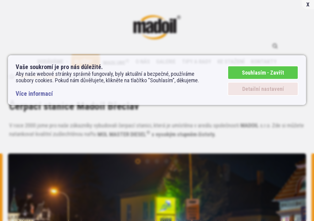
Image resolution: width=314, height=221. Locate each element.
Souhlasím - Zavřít (263, 72)
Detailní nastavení (263, 89)
